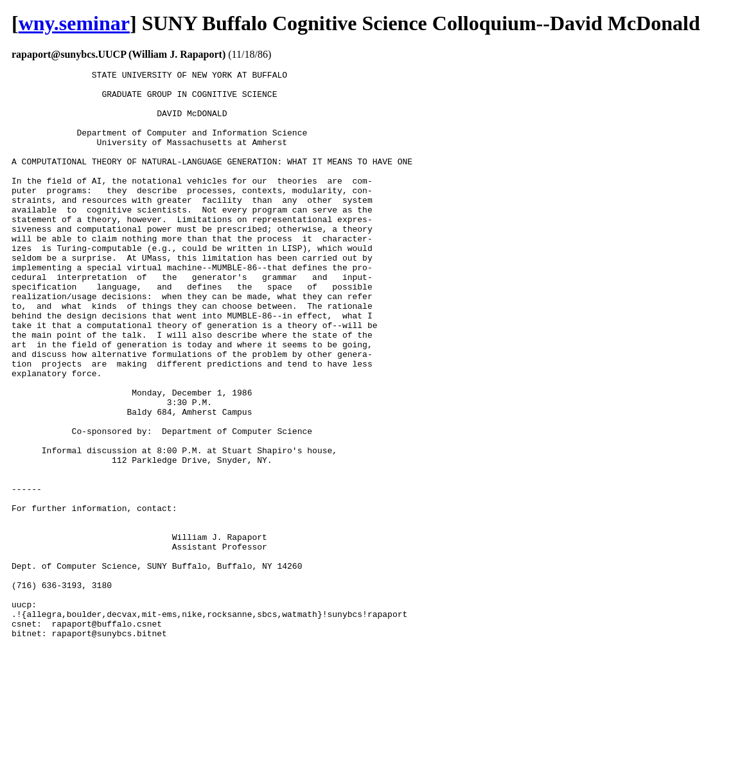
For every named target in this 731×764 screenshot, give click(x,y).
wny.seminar (74, 23)
